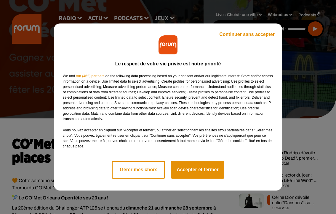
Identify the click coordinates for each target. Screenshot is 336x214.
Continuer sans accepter (247, 34)
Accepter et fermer (197, 169)
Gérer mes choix (138, 169)
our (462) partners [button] (90, 76)
